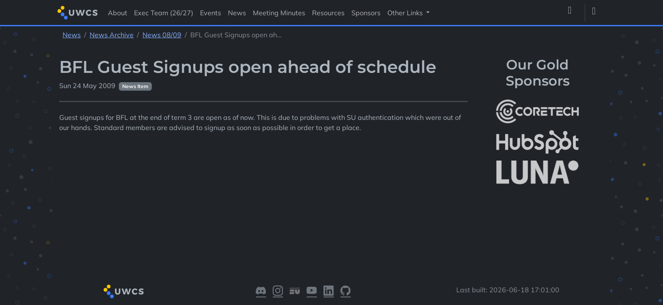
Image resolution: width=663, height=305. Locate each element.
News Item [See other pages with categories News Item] (135, 86)
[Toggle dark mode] (597, 13)
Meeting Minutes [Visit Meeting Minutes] (279, 12)
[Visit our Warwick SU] (295, 291)
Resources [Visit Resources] (328, 12)
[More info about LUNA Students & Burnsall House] (537, 173)
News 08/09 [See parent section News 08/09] (161, 34)
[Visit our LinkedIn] (328, 291)
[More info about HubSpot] (537, 142)
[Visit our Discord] (261, 291)
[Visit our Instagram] (278, 291)
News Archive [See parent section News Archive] (112, 34)
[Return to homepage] (78, 12)
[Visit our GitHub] (345, 291)
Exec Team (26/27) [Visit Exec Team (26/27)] (163, 12)
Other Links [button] (406, 12)
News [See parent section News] (72, 34)
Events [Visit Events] (210, 12)
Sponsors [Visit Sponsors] (366, 12)
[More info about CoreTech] (537, 111)
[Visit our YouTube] (312, 291)
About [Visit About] (117, 12)
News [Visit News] (237, 12)
